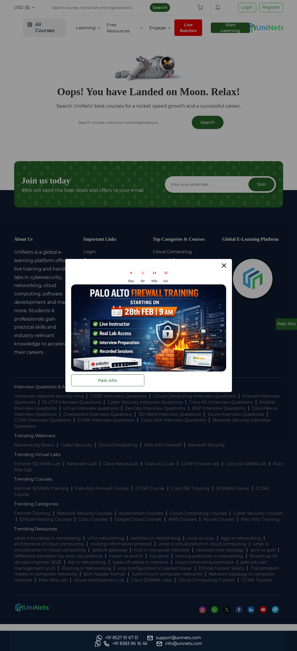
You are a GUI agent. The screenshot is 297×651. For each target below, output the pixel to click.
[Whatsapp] (35, 644)
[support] (92, 644)
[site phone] (206, 644)
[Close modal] (224, 266)
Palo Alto (108, 380)
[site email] (260, 644)
